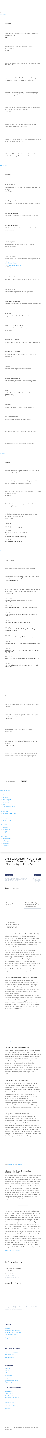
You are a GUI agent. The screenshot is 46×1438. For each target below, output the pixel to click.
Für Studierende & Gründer (13, 1332)
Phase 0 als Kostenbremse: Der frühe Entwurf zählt (21, 607)
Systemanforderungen (11, 1380)
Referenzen (8, 1373)
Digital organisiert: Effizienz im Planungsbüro (19, 601)
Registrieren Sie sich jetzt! (12, 1250)
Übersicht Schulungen (11, 1352)
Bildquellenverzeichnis (11, 1338)
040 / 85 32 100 (9, 1275)
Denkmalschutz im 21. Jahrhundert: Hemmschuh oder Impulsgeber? (22, 651)
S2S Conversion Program (12, 1334)
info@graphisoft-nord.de (12, 1277)
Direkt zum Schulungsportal (13, 265)
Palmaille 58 (8, 1391)
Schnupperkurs (9, 1357)
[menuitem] (23, 12)
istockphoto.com (11, 1041)
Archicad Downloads (15, 521)
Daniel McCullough (12, 1164)
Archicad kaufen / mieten (12, 1330)
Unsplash (20, 1164)
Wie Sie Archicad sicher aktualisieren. (16, 532)
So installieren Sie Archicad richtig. (15, 536)
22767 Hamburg (9, 1393)
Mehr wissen (8, 1375)
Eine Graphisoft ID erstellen (13, 541)
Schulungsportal (9, 1354)
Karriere (7, 1371)
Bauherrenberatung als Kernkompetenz (17, 622)
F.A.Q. (6, 1378)
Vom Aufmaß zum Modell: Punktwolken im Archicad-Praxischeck (21, 665)
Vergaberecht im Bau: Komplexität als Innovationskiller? (22, 643)
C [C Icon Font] (6, 795)
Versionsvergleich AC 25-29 (18, 1343)
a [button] (0, 12)
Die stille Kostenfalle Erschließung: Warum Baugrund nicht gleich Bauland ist (21, 629)
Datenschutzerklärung (11, 1406)
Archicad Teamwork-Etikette (14, 528)
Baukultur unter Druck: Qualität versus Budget (19, 637)
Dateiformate (9, 1383)
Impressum (8, 1408)
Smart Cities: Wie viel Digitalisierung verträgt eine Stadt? (22, 658)
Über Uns (7, 1368)
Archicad (7, 1328)
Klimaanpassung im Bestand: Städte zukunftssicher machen (21, 614)
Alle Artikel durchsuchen (17, 596)
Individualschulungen (11, 263)
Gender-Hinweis (9, 1402)
